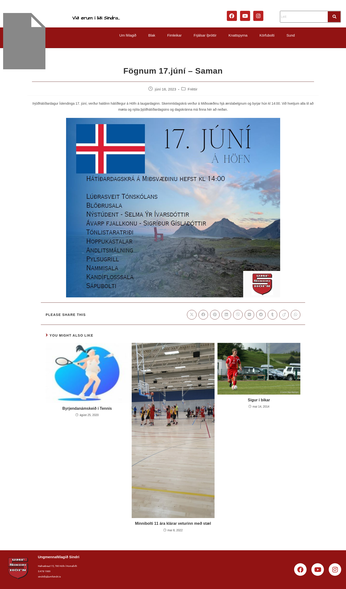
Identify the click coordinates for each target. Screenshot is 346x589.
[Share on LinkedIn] (226, 315)
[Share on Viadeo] (284, 315)
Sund (290, 35)
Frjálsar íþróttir (205, 35)
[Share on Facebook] (203, 315)
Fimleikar (174, 35)
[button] (128, 35)
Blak (151, 35)
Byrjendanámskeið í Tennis (87, 408)
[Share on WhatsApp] (295, 315)
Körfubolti (267, 35)
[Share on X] (192, 315)
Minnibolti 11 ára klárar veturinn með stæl (173, 523)
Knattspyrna (238, 35)
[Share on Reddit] (261, 315)
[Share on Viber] (238, 315)
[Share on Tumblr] (272, 315)
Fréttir (193, 89)
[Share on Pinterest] (215, 315)
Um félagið (127, 35)
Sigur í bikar (259, 400)
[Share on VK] (249, 315)
